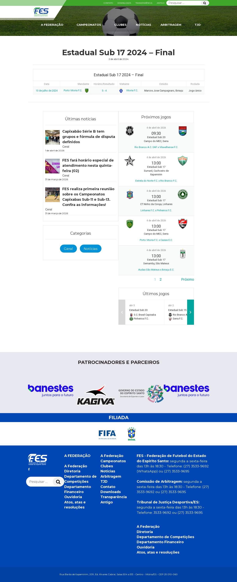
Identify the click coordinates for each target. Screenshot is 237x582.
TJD (200, 25)
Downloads (124, 3)
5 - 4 (104, 90)
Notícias (143, 25)
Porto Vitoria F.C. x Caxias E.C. (156, 240)
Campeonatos (91, 25)
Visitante (124, 84)
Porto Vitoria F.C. (76, 90)
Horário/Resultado (104, 84)
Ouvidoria (73, 497)
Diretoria (72, 471)
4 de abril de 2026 (156, 127)
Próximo (187, 279)
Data (46, 84)
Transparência (144, 3)
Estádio (163, 84)
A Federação (54, 25)
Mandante (83, 84)
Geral (68, 249)
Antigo (160, 3)
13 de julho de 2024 (46, 90)
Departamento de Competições (165, 537)
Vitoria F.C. (128, 90)
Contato (108, 3)
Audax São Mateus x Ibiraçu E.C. (156, 269)
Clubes (120, 25)
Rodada (195, 84)
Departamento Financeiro (160, 542)
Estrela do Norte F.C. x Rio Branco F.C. (156, 180)
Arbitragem (173, 25)
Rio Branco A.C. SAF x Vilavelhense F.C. (156, 147)
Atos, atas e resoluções (158, 552)
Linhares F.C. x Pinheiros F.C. (156, 210)
